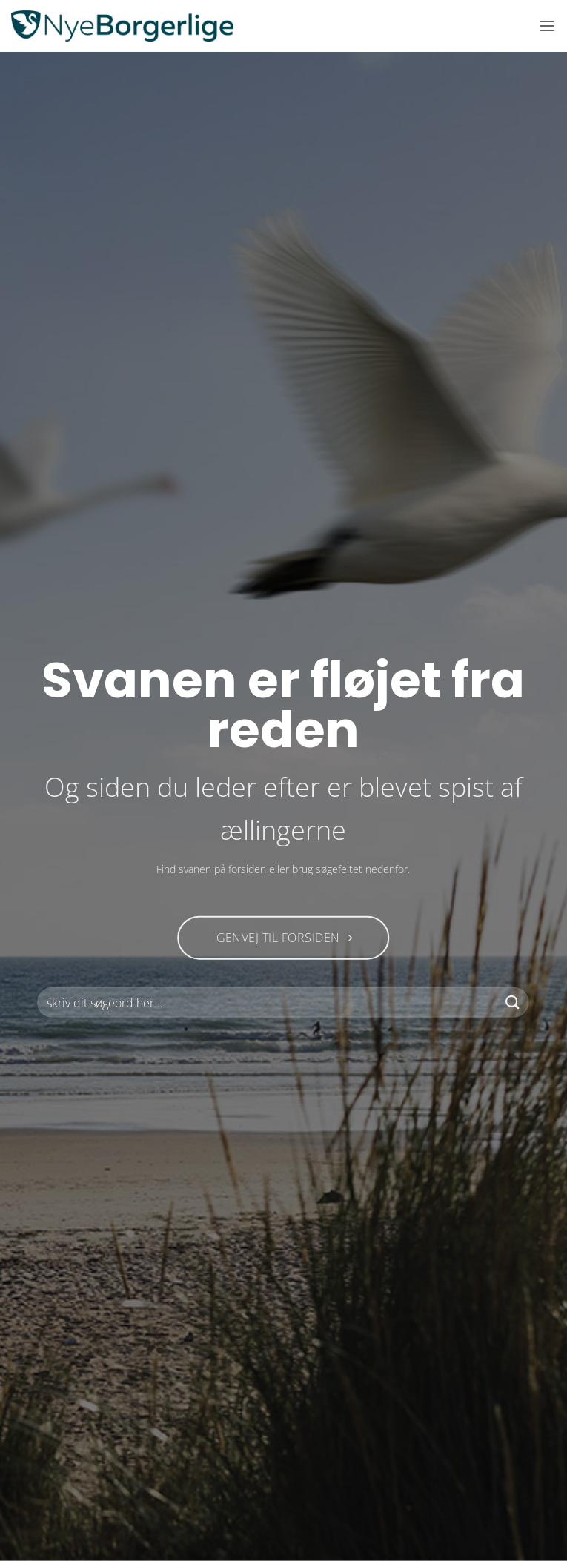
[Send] (512, 1002)
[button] (547, 25)
